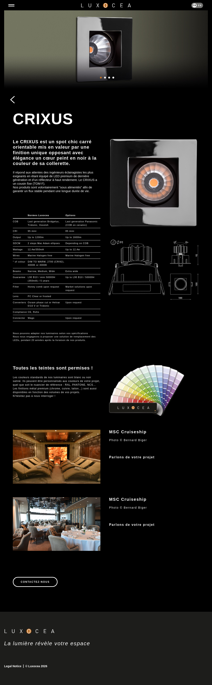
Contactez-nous (35, 581)
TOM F (38, 183)
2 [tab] (105, 82)
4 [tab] (113, 82)
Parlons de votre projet (132, 457)
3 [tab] (109, 82)
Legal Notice (13, 666)
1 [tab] (101, 82)
